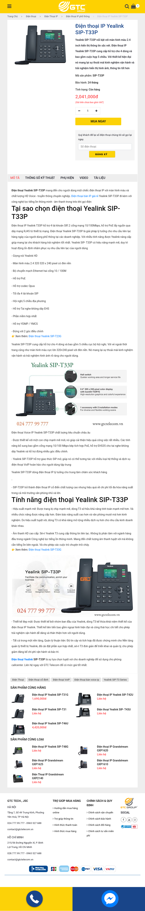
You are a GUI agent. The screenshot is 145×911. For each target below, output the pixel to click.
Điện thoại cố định (38, 679)
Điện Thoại (18, 679)
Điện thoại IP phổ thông (75, 16)
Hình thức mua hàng (64, 831)
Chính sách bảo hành (99, 818)
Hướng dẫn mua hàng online (65, 810)
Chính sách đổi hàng (98, 825)
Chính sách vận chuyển (100, 812)
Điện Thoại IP (49, 16)
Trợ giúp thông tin (63, 818)
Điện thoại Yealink (22, 659)
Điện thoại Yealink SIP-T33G (45, 549)
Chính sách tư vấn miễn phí (100, 833)
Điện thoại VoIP (61, 679)
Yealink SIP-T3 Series (115, 679)
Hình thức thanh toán (65, 825)
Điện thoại (28, 16)
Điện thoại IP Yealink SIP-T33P (110, 16)
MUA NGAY (98, 121)
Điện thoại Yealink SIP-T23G (45, 336)
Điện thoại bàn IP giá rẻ (84, 196)
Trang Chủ (12, 16)
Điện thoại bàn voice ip (86, 679)
